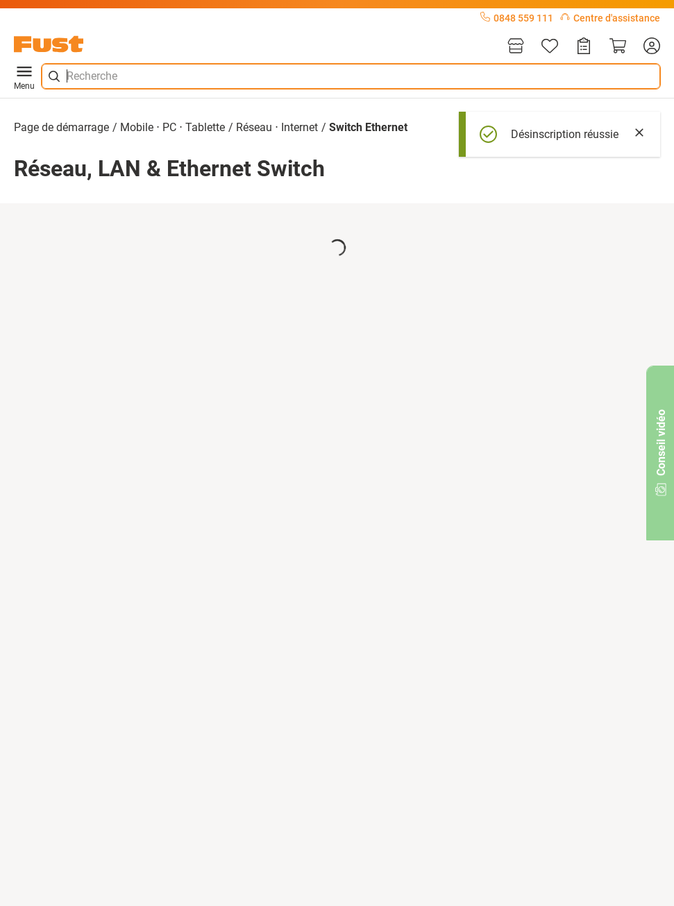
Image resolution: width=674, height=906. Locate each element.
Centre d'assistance (610, 18)
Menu (24, 76)
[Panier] (617, 46)
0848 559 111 (516, 18)
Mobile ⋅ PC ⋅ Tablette (172, 127)
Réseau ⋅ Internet (277, 127)
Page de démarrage (61, 127)
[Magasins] (515, 46)
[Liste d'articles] (549, 46)
